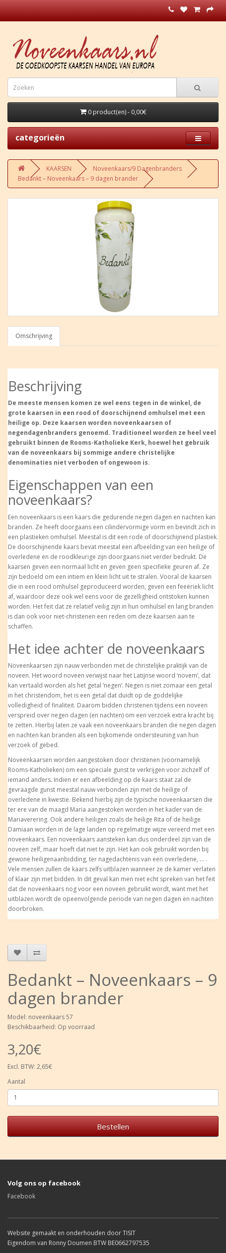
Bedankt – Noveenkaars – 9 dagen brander (78, 178)
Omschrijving (33, 336)
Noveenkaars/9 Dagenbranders (137, 168)
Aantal (16, 1081)
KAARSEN (59, 168)
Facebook (21, 1196)
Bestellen (113, 1126)
